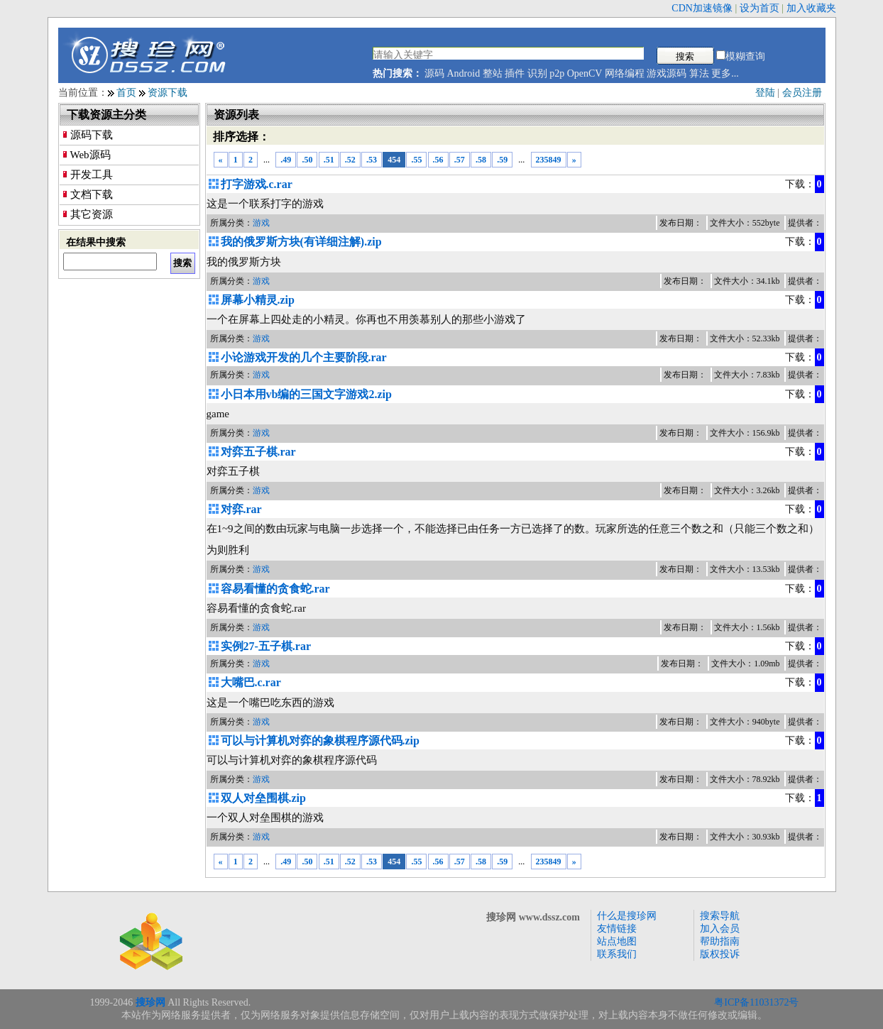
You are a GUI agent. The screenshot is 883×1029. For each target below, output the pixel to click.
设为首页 (759, 8)
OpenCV (585, 73)
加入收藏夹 (811, 8)
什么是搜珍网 (627, 915)
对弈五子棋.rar (258, 452)
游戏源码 (666, 73)
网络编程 (625, 73)
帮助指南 (720, 941)
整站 (493, 73)
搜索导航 (720, 915)
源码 (434, 73)
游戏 (261, 223)
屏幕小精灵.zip (258, 300)
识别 (537, 73)
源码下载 (91, 135)
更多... (725, 73)
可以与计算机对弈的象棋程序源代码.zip (320, 740)
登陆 (765, 92)
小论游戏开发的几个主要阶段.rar (304, 357)
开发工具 (91, 174)
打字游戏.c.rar (256, 184)
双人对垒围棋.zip (263, 798)
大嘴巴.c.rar (251, 682)
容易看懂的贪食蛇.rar (275, 589)
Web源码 (90, 154)
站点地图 (617, 941)
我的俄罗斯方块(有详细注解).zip (301, 242)
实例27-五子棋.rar (266, 646)
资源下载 (167, 92)
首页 (126, 92)
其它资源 (91, 214)
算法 (699, 73)
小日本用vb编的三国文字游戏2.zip (306, 394)
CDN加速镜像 (702, 8)
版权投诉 (720, 954)
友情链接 (617, 928)
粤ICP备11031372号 (756, 1002)
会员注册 (802, 92)
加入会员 (720, 928)
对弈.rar (241, 509)
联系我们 (617, 954)
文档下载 (91, 194)
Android (464, 73)
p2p (556, 73)
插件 (515, 73)
